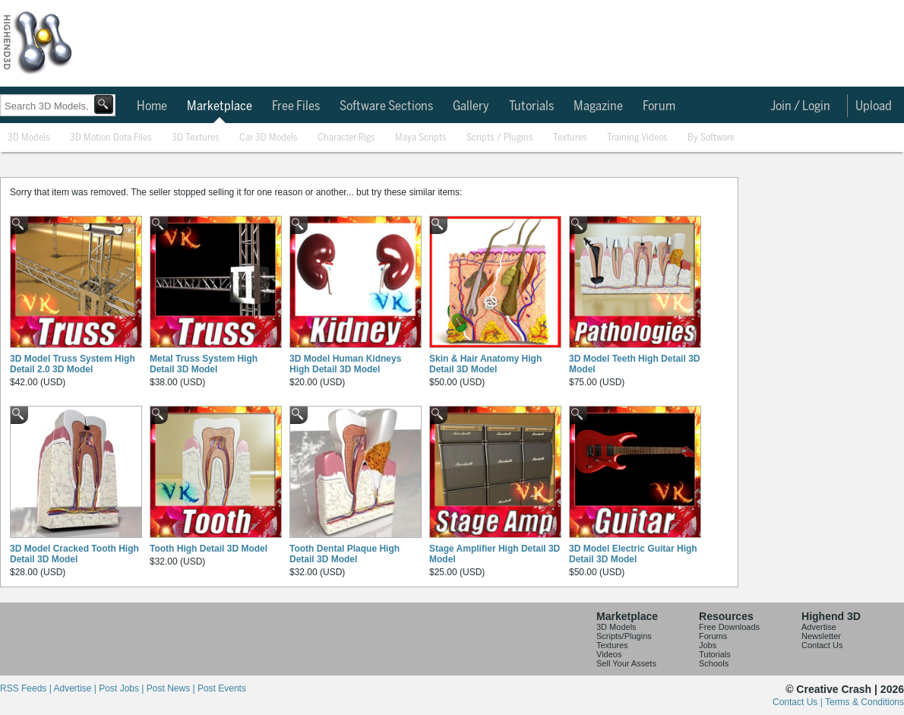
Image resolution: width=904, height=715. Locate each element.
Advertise (818, 626)
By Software (711, 138)
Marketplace (219, 106)
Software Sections (386, 106)
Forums (713, 636)
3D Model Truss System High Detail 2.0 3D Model (72, 364)
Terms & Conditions (864, 702)
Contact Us (821, 645)
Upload (873, 106)
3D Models (29, 138)
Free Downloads (729, 626)
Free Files (296, 106)
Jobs (707, 645)
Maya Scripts (421, 138)
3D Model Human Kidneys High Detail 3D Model (345, 364)
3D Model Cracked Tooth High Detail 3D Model (74, 554)
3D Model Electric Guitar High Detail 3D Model (633, 554)
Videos (608, 654)
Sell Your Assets (626, 663)
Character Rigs (346, 138)
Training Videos (637, 138)
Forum (659, 106)
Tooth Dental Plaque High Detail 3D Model (344, 554)
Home (152, 106)
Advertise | (76, 688)
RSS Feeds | (26, 688)
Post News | (172, 688)
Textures (570, 138)
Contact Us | (799, 702)
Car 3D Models (268, 138)
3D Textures (196, 138)
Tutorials (531, 106)
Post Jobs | (122, 688)
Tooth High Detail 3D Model (208, 548)
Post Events (222, 688)
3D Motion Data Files (111, 138)
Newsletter (821, 636)
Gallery (471, 106)
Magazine (598, 106)
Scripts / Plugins (499, 138)
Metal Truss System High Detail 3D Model (204, 364)
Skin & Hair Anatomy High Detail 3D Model (485, 364)
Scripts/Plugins (624, 636)
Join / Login (800, 106)
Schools (714, 663)
